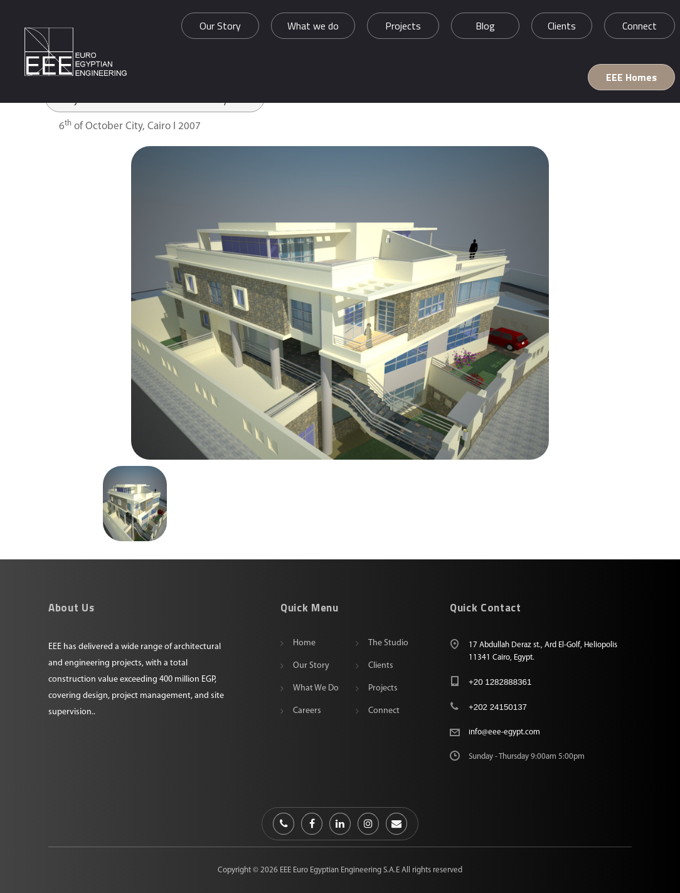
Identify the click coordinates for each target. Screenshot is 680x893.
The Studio (388, 643)
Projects (383, 688)
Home (304, 643)
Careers (307, 711)
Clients (380, 665)
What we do (316, 688)
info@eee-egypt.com (504, 732)
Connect (384, 711)
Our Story (311, 665)
